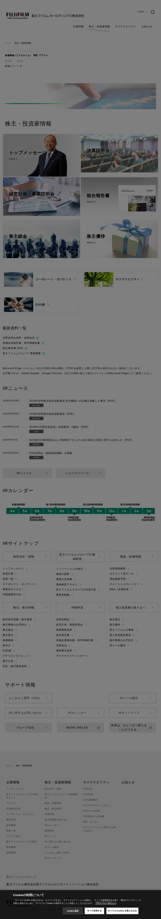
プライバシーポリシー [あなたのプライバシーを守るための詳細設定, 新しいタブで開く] (106, 908)
